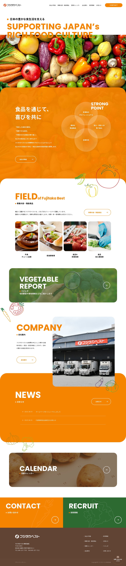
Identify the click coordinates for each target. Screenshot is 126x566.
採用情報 (91, 5)
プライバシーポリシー (20, 562)
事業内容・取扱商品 (63, 5)
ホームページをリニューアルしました (48, 412)
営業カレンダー (75, 5)
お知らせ (98, 5)
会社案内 (84, 5)
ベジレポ (105, 546)
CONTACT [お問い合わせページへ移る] (114, 5)
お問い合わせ (107, 551)
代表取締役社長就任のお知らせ (46, 420)
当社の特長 (52, 5)
